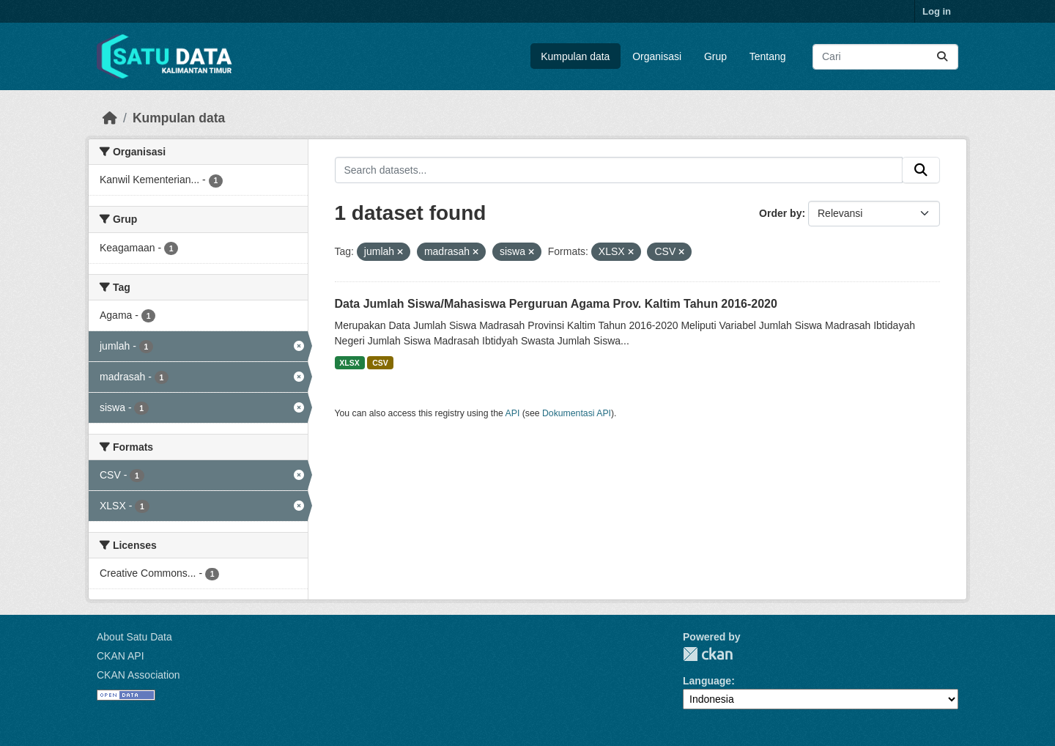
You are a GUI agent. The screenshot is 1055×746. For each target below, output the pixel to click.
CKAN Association (138, 675)
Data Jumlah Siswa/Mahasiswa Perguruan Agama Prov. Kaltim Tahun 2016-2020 (556, 304)
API (513, 413)
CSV (380, 362)
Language (707, 681)
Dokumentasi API (576, 413)
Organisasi (656, 56)
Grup (715, 56)
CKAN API (120, 656)
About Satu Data (134, 637)
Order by (780, 213)
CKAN (708, 654)
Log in (936, 11)
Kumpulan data (575, 56)
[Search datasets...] (885, 57)
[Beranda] (110, 118)
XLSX (349, 362)
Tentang (767, 56)
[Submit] (942, 57)
